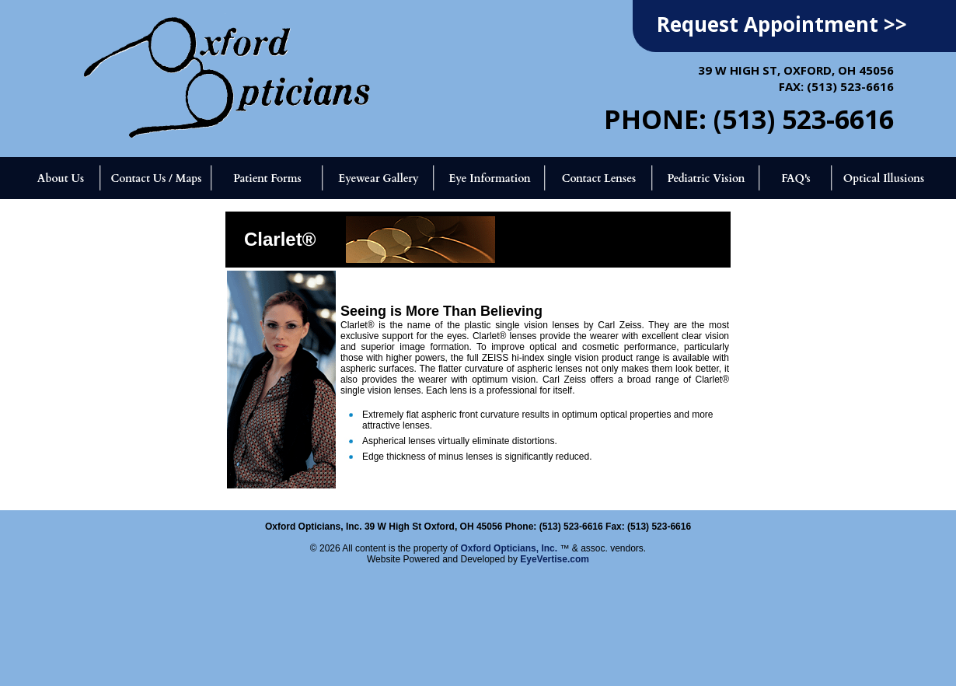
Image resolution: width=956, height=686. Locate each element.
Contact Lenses (599, 178)
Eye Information (489, 178)
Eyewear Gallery (378, 178)
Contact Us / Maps (155, 178)
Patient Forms (267, 178)
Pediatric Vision (706, 178)
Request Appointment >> (782, 24)
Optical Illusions (884, 178)
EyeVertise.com (554, 559)
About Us (60, 178)
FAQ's (796, 178)
